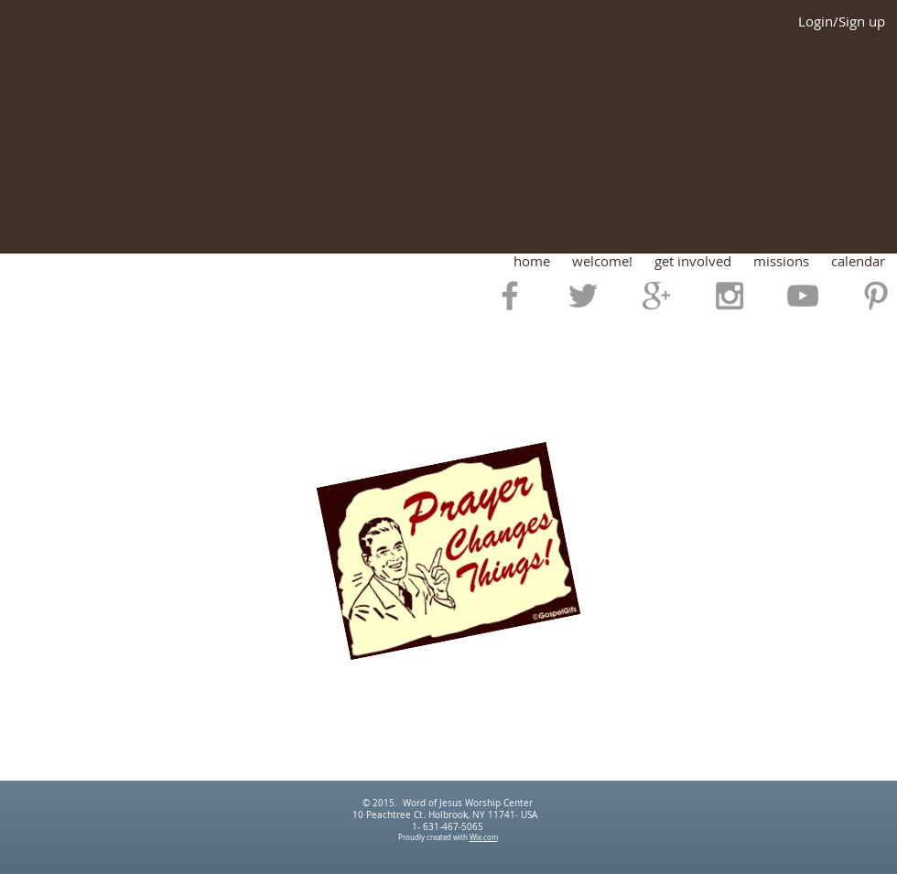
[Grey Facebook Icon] (510, 295)
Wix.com (484, 837)
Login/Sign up (841, 21)
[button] (602, 261)
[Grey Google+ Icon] (656, 295)
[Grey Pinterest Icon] (876, 295)
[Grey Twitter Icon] (583, 295)
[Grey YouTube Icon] (803, 295)
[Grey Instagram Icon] (729, 295)
